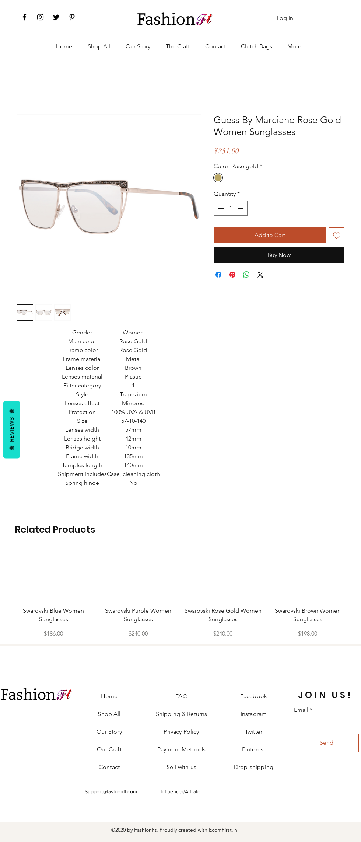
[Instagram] (40, 17)
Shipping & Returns (181, 713)
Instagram (254, 713)
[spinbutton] (230, 208)
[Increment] (241, 208)
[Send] (326, 743)
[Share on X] (260, 274)
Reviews (11, 429)
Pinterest (253, 749)
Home (109, 696)
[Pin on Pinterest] (232, 274)
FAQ (181, 696)
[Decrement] (220, 208)
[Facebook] (24, 17)
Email (301, 710)
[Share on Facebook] (218, 274)
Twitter (253, 731)
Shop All (109, 713)
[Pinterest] (72, 17)
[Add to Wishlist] (336, 235)
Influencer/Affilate (180, 791)
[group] (180, 593)
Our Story (109, 731)
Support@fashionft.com (111, 791)
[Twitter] (56, 17)
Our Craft (109, 749)
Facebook (253, 696)
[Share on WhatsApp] (246, 274)
